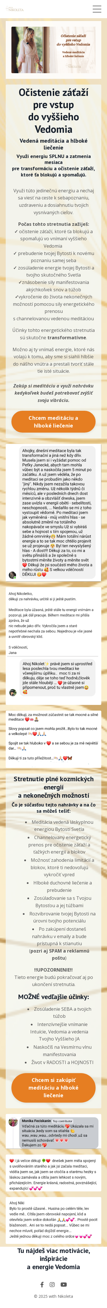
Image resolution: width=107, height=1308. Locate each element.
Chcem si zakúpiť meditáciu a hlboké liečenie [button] (54, 1088)
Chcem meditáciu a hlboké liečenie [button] (53, 421)
